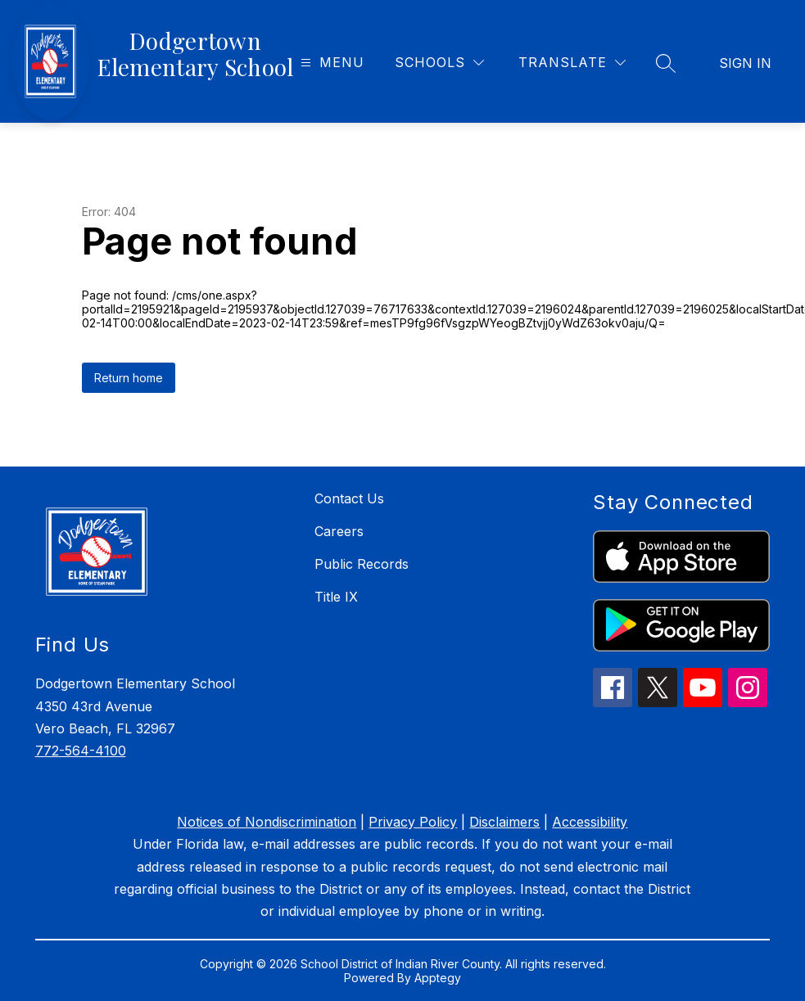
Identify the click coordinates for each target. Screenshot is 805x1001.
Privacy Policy (413, 822)
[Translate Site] (572, 62)
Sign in (745, 63)
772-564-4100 (80, 750)
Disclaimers (504, 822)
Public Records (361, 564)
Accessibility (589, 822)
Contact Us (349, 498)
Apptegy (437, 978)
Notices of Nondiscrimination (266, 822)
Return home (128, 378)
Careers (339, 531)
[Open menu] (330, 62)
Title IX (336, 596)
